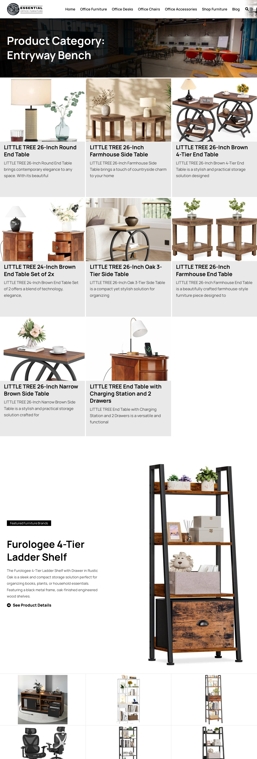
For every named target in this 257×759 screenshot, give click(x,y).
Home (70, 9)
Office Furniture (93, 9)
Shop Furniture (214, 9)
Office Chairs (149, 9)
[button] (247, 9)
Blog (236, 9)
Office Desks (122, 9)
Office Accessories (181, 9)
